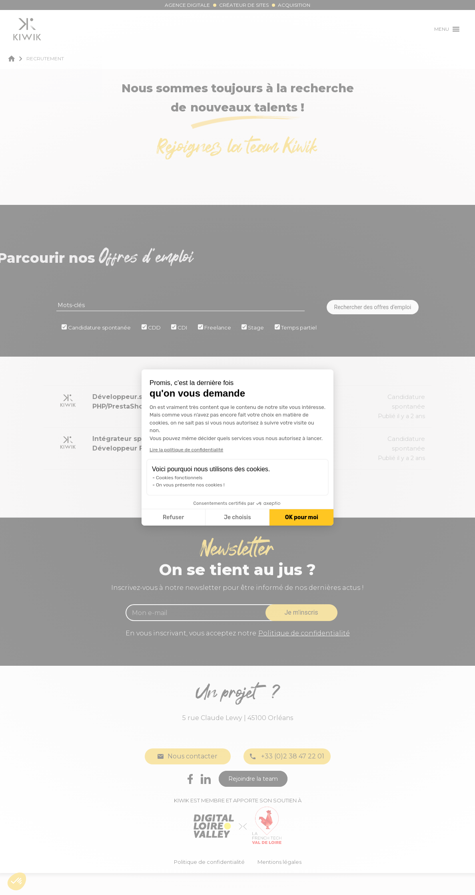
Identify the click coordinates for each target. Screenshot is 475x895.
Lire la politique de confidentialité (186, 449)
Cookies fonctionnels (179, 477)
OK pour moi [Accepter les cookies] (301, 517)
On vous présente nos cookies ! (190, 485)
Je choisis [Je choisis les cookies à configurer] (237, 517)
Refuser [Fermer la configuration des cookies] (173, 517)
